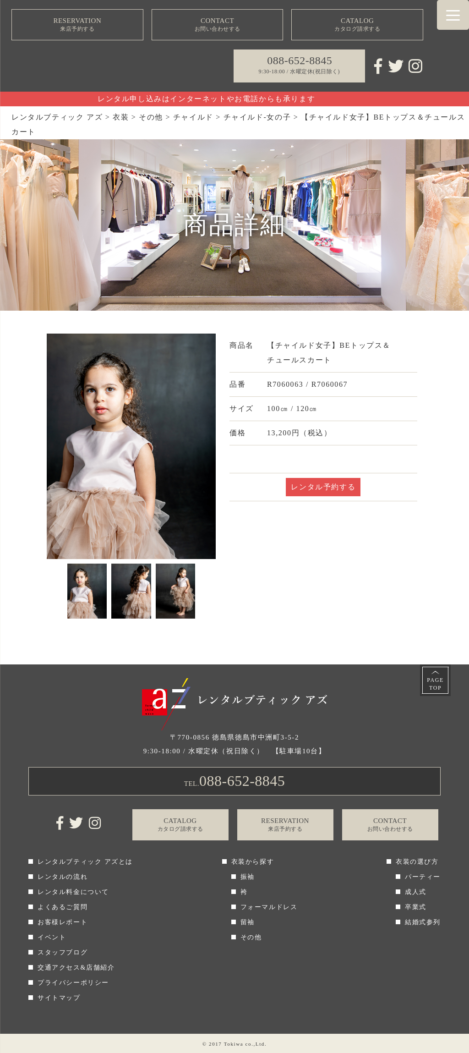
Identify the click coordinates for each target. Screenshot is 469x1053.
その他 (251, 937)
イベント (52, 937)
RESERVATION (77, 25)
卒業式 (415, 907)
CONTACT (217, 25)
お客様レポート (62, 922)
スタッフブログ (62, 952)
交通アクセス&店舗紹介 (76, 967)
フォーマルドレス (269, 907)
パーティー (423, 876)
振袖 (247, 876)
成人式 (415, 891)
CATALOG (357, 25)
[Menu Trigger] (453, 15)
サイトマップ (59, 997)
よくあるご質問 (62, 907)
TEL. (234, 781)
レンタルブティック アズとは (85, 861)
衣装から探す (252, 861)
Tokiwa (233, 1044)
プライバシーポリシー (73, 982)
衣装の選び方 (417, 861)
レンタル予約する (323, 487)
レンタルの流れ (62, 876)
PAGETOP (435, 684)
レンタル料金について (73, 891)
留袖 (247, 922)
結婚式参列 (423, 922)
